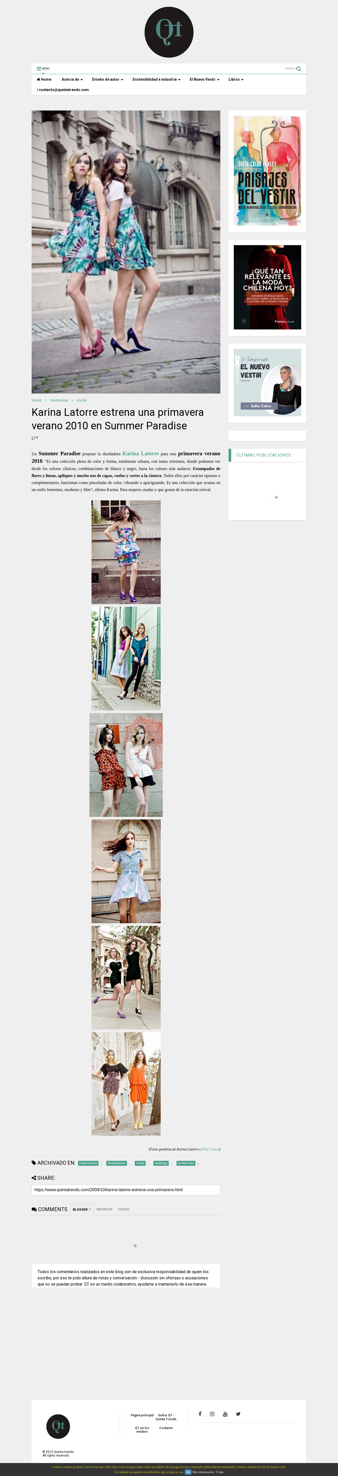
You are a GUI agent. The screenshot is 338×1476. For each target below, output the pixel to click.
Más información (203, 1472)
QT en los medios (142, 1429)
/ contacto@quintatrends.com (63, 90)
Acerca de (72, 79)
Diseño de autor (107, 79)
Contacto (166, 1428)
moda (81, 400)
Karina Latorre (140, 453)
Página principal (142, 1415)
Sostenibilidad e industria (156, 79)
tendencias (59, 400)
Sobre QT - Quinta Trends (166, 1417)
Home (44, 79)
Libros (236, 79)
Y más (220, 1472)
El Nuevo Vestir (205, 79)
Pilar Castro (210, 1149)
